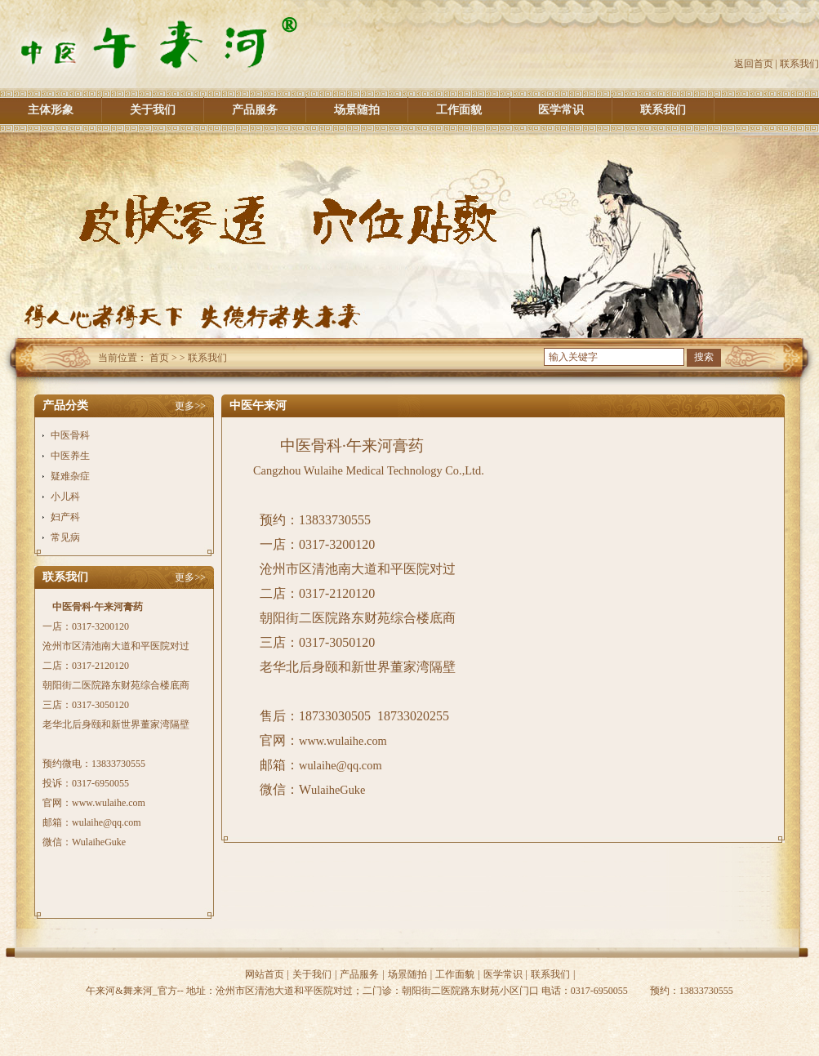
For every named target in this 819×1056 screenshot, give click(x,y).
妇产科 (65, 517)
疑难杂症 (70, 476)
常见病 (65, 537)
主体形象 (50, 110)
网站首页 (264, 974)
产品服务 (255, 110)
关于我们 (153, 110)
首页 (159, 357)
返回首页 (753, 63)
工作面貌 (459, 110)
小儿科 (65, 496)
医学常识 (561, 110)
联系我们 (799, 63)
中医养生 (70, 455)
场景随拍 (357, 110)
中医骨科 (70, 435)
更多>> (190, 406)
